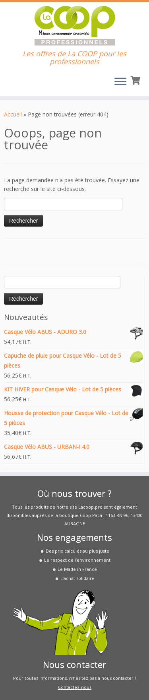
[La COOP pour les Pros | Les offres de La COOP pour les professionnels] (74, 26)
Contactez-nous (74, 687)
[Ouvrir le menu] (120, 82)
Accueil (13, 114)
